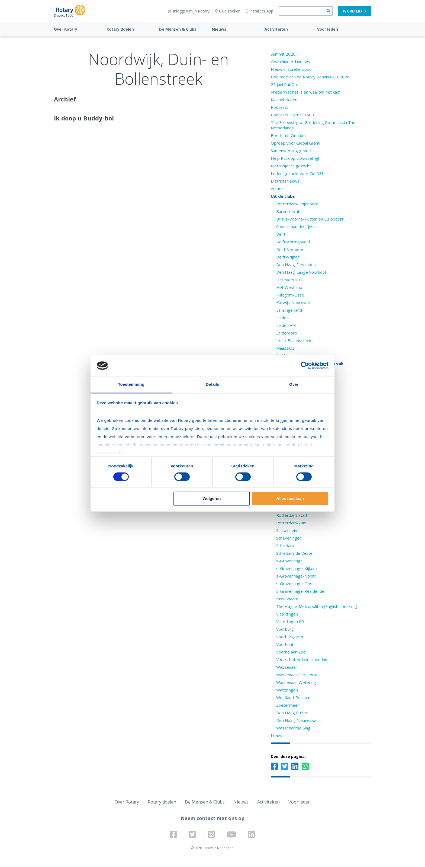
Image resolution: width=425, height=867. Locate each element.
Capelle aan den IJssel (296, 226)
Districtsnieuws (285, 181)
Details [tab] (212, 384)
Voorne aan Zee (291, 652)
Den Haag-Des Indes (296, 264)
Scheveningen (289, 538)
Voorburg (285, 629)
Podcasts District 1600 (292, 114)
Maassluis (285, 348)
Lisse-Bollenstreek (293, 340)
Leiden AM (286, 325)
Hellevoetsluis (289, 279)
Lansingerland (289, 310)
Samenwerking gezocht (292, 150)
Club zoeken (227, 11)
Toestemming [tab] (131, 384)
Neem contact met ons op (212, 818)
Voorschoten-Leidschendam (302, 659)
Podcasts (279, 107)
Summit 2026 (283, 54)
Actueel (278, 188)
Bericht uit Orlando (288, 135)
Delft (280, 234)
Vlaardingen (287, 614)
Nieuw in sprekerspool (292, 69)
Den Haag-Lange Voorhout (301, 272)
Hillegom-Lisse (290, 295)
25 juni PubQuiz (285, 84)
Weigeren (211, 498)
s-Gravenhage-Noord (296, 576)
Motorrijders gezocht (291, 165)
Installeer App (259, 11)
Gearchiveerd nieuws (290, 61)
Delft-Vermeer (290, 249)
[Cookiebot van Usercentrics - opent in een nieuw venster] (305, 366)
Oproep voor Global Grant (295, 143)
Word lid (354, 11)
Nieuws (219, 29)
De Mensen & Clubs (178, 29)
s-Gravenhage (289, 560)
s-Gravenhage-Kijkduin (297, 568)
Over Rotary (65, 29)
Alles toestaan (290, 498)
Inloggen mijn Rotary (189, 11)
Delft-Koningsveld (293, 241)
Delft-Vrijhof (287, 257)
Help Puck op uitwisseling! (295, 158)
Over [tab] (294, 384)
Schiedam (285, 545)
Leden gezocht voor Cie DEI (297, 173)
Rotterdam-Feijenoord (297, 203)
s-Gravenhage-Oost (295, 583)
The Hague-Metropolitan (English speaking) (316, 606)
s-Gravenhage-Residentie (300, 591)
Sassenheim (287, 530)
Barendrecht (288, 211)
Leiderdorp (286, 333)
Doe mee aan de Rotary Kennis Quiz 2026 (310, 76)
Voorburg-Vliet (290, 636)
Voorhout (285, 644)
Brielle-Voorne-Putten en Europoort (309, 219)
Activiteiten (276, 29)
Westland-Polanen (293, 697)
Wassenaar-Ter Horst (297, 674)
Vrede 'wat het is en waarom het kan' (305, 92)
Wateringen (287, 690)
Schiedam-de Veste (294, 553)
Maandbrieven (284, 99)
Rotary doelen (120, 29)
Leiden (282, 317)
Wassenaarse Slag (293, 728)
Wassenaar (286, 667)
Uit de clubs (283, 196)
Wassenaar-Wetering (296, 682)
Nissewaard (287, 598)
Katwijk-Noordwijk (293, 302)
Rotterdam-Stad (291, 515)
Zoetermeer (287, 705)
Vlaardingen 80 (290, 621)
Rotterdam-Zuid (291, 522)
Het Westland (289, 287)
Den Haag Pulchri (292, 712)
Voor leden (327, 29)
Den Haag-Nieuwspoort (298, 720)
